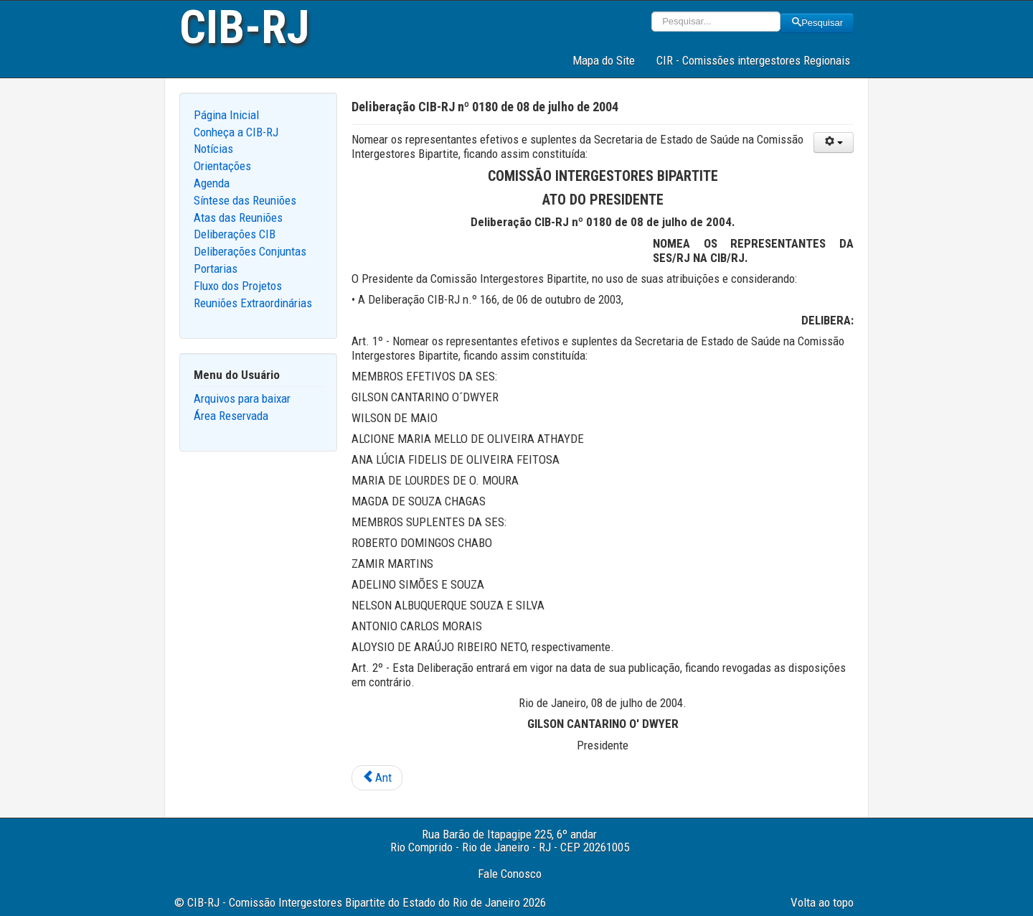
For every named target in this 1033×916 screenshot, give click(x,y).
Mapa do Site (603, 60)
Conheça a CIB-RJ (236, 132)
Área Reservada (231, 415)
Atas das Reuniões (238, 217)
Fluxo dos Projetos (238, 286)
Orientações (222, 166)
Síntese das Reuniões (245, 200)
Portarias (215, 268)
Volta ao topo (822, 902)
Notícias (213, 148)
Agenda (212, 183)
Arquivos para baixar (242, 398)
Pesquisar (817, 22)
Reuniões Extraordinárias (253, 303)
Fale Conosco (510, 873)
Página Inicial (226, 115)
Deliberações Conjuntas (250, 251)
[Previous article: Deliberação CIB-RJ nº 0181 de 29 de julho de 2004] (377, 778)
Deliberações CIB (234, 234)
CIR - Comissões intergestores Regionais (753, 60)
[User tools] (833, 142)
